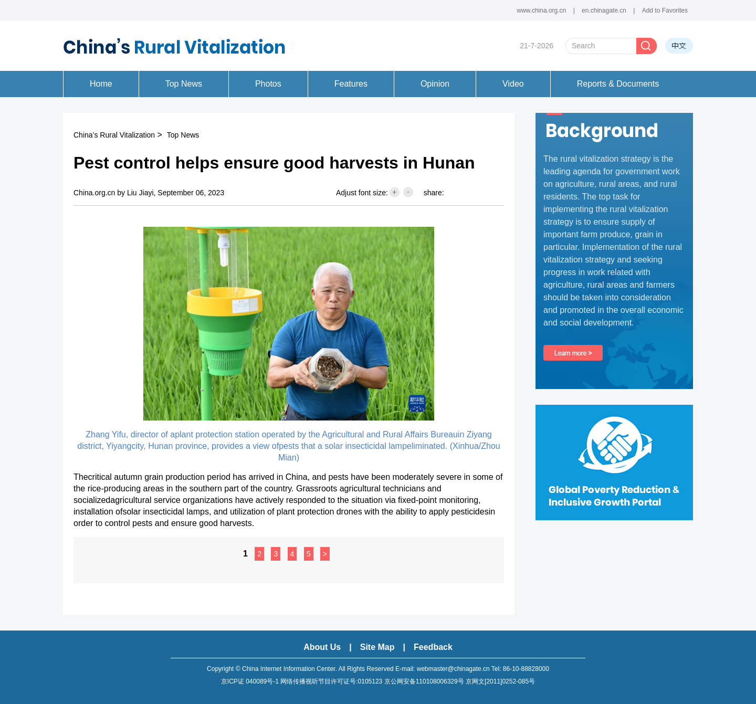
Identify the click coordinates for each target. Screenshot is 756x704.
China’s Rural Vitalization (114, 135)
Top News (183, 135)
